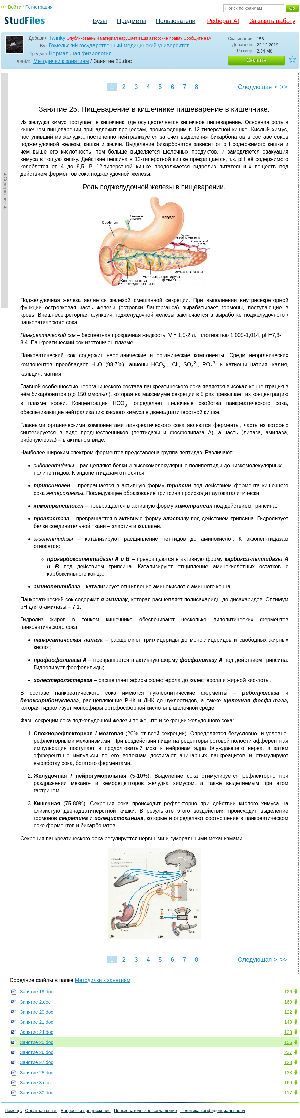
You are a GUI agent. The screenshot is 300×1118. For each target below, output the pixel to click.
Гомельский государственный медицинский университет (119, 45)
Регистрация (39, 7)
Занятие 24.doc (36, 1032)
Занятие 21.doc (36, 1022)
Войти (14, 7)
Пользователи (175, 21)
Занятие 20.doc (36, 1012)
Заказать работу (272, 21)
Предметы (131, 21)
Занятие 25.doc (36, 1042)
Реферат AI (223, 21)
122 (288, 1012)
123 (288, 1032)
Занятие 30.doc (36, 1092)
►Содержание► (5, 190)
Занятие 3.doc (35, 1082)
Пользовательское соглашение (145, 1110)
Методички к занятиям (61, 61)
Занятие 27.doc (36, 1062)
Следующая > (257, 86)
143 (288, 1022)
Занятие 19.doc (36, 991)
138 (288, 1072)
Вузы (100, 21)
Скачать (256, 60)
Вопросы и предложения (86, 1110)
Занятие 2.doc (35, 1002)
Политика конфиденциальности (212, 1110)
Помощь (13, 1110)
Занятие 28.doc (36, 1072)
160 (288, 1002)
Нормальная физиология (80, 53)
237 (288, 1052)
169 (288, 1082)
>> (283, 86)
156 (288, 1042)
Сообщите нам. (198, 38)
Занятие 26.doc (36, 1052)
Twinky (57, 38)
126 (288, 991)
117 (288, 1092)
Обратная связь (41, 1110)
